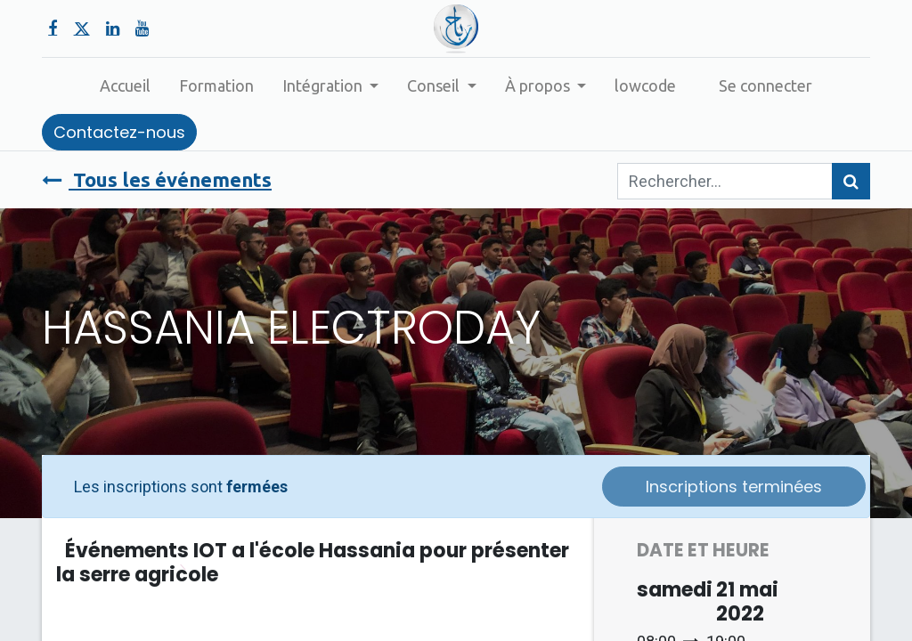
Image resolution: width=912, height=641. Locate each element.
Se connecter (765, 85)
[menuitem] (125, 86)
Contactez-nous (119, 132)
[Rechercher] (851, 181)
